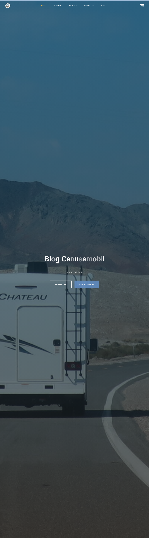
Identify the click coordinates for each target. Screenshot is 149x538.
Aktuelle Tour (59, 284)
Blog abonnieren (85, 284)
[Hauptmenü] (142, 5)
